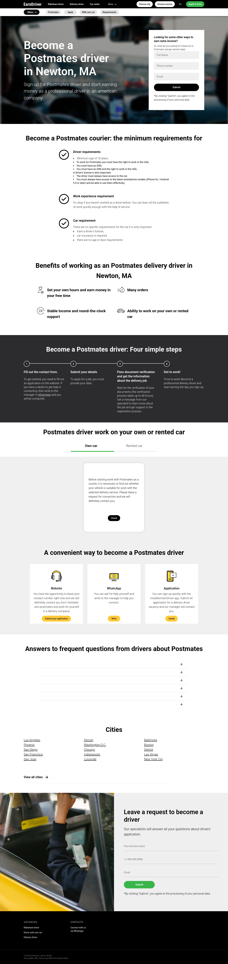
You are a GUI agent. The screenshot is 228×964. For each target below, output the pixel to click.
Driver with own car (33, 932)
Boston (149, 745)
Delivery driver (77, 4)
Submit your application (56, 618)
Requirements (109, 12)
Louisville (90, 759)
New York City (153, 759)
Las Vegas (151, 754)
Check (114, 518)
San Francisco (33, 754)
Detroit (148, 749)
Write (113, 618)
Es (180, 4)
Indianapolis (92, 754)
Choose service (164, 4)
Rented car (135, 446)
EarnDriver (32, 4)
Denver (88, 740)
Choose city (144, 4)
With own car (88, 12)
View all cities (33, 777)
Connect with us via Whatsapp (78, 929)
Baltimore (150, 740)
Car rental (94, 4)
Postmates (53, 12)
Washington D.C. (95, 745)
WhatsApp (44, 394)
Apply (70, 12)
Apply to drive (195, 4)
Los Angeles (32, 740)
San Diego (30, 749)
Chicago (89, 749)
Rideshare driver (56, 4)
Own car (91, 446)
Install (172, 618)
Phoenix (29, 745)
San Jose (30, 759)
